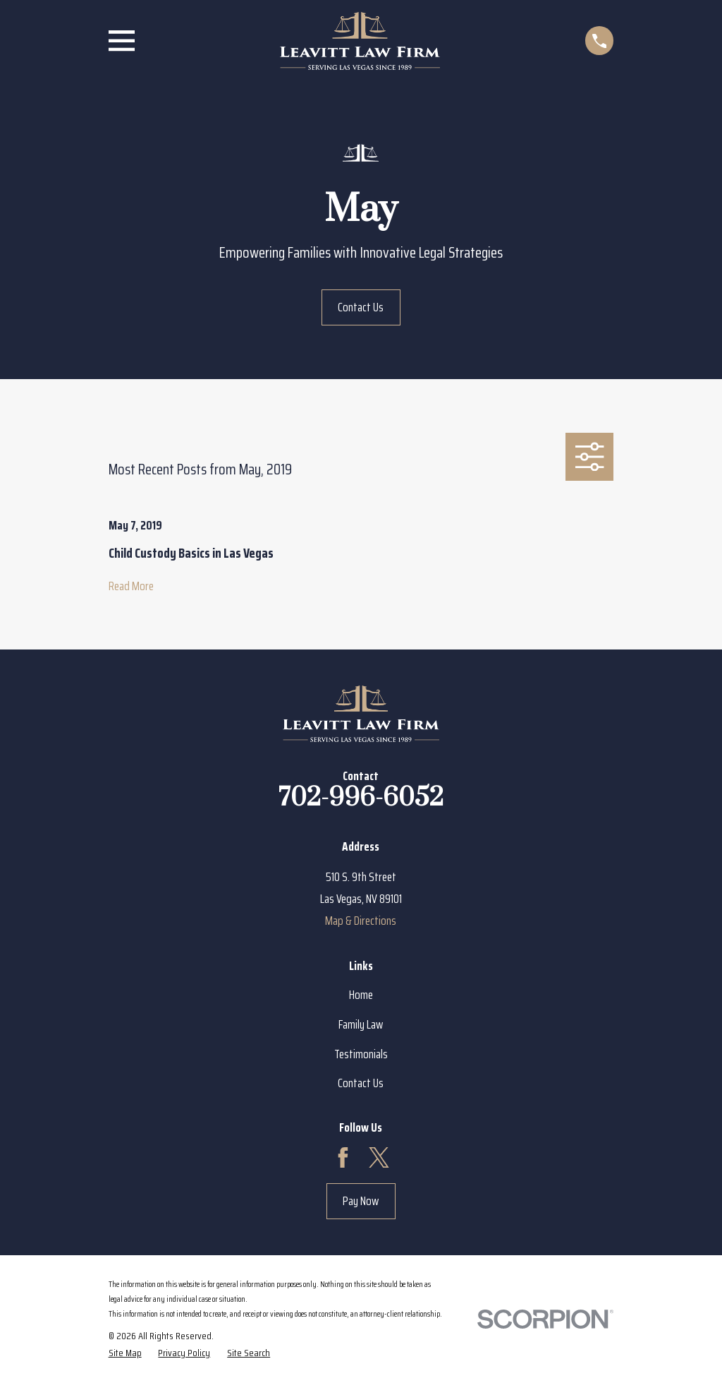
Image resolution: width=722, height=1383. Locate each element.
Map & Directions (360, 920)
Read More (131, 586)
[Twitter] (379, 1157)
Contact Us (361, 307)
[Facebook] (343, 1157)
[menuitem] (125, 1353)
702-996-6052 (361, 798)
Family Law (360, 1024)
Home (361, 995)
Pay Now (361, 1201)
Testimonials (361, 1054)
